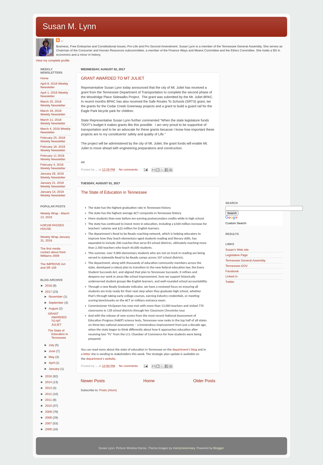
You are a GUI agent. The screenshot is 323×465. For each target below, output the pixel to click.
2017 (49, 291)
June (52, 351)
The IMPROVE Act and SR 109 (52, 265)
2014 (49, 382)
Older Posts (204, 380)
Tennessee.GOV (236, 266)
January (54, 369)
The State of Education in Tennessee (114, 192)
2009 (49, 411)
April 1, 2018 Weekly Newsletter (54, 94)
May (52, 357)
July (52, 345)
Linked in (231, 276)
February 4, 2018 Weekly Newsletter (52, 166)
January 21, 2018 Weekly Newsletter (52, 184)
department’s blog (184, 349)
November (56, 296)
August (54, 308)
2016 (49, 376)
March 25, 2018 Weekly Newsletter (52, 103)
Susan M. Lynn (69, 26)
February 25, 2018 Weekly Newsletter (52, 139)
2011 (49, 399)
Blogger (218, 448)
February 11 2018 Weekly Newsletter (52, 157)
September (56, 302)
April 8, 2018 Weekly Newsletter (54, 85)
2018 (49, 285)
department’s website (100, 359)
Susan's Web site (237, 249)
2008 (49, 417)
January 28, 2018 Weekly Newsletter (52, 175)
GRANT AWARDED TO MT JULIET (112, 78)
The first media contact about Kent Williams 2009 (53, 252)
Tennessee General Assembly (245, 260)
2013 (49, 388)
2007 (49, 423)
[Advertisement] (259, 94)
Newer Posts (93, 380)
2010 (49, 405)
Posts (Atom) (108, 390)
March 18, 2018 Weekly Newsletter (52, 112)
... (62, 40)
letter (86, 354)
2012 (49, 394)
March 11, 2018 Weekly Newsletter (52, 121)
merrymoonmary (184, 448)
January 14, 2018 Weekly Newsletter (52, 193)
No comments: (129, 169)
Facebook (232, 271)
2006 (49, 429)
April (52, 362)
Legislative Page (236, 255)
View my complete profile (53, 60)
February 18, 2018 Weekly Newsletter (52, 148)
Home (149, 380)
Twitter (229, 281)
